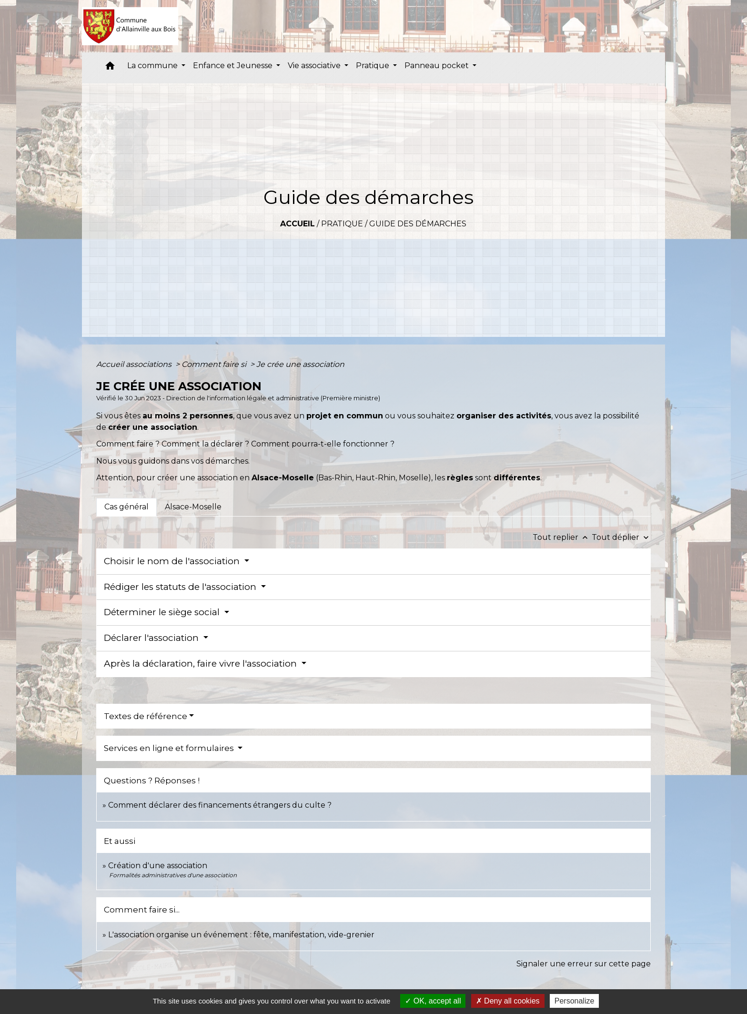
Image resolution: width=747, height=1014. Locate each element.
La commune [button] (153, 65)
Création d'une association (157, 865)
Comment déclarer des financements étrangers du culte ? (220, 805)
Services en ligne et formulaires (170, 748)
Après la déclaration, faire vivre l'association (201, 663)
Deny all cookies (508, 1001)
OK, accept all (433, 1001)
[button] (110, 68)
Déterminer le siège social (163, 612)
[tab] (126, 507)
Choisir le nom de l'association (173, 561)
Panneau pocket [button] (437, 65)
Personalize (575, 1001)
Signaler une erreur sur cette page (583, 963)
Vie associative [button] (315, 65)
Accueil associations (134, 364)
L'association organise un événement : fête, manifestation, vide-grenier (241, 934)
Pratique (342, 223)
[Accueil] (130, 26)
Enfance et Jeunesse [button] (233, 65)
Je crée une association (300, 364)
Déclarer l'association (152, 637)
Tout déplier (621, 537)
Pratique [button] (373, 65)
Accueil (297, 223)
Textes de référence (145, 716)
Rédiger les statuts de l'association (181, 586)
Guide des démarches (417, 223)
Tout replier (562, 537)
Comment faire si (215, 364)
